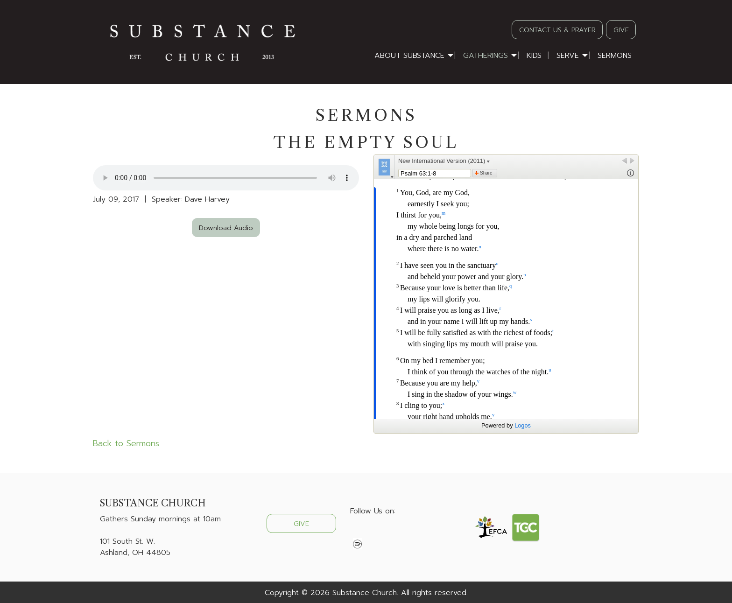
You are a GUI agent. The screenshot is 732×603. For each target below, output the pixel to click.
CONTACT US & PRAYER (557, 30)
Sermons (615, 55)
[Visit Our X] (372, 533)
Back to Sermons (126, 443)
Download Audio (226, 228)
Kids (534, 55)
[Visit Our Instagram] (387, 533)
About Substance (409, 55)
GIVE (621, 30)
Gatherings (485, 55)
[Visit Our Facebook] (357, 533)
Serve (567, 55)
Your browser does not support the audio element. (226, 177)
